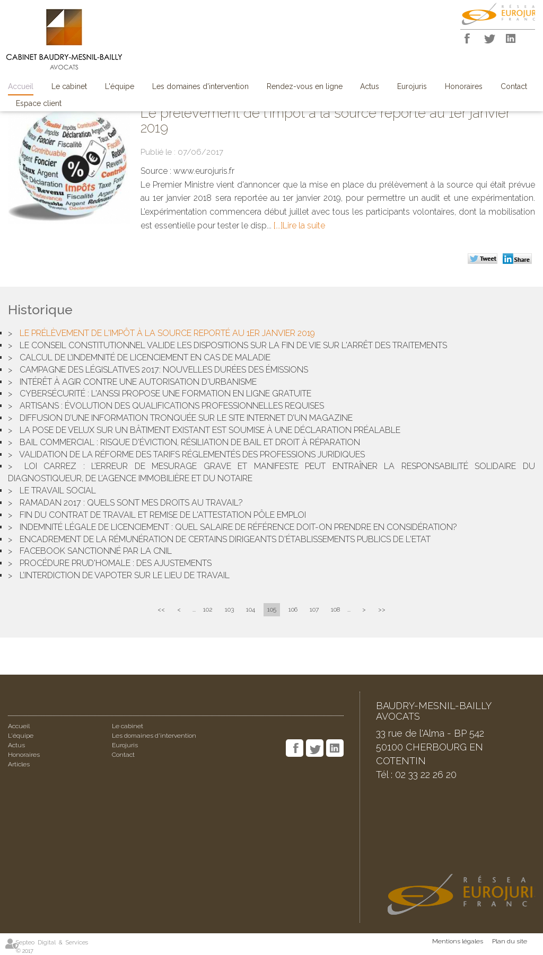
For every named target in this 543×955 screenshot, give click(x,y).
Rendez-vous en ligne (305, 86)
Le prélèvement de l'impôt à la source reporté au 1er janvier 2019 (167, 333)
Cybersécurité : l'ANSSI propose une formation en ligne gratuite (165, 393)
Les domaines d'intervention (200, 86)
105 (271, 609)
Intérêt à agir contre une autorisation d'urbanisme (138, 382)
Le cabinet (69, 86)
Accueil (20, 86)
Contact (514, 86)
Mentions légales (457, 941)
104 (250, 609)
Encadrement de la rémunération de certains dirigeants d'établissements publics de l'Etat (225, 539)
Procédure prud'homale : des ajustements (116, 563)
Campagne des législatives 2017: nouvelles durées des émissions (164, 370)
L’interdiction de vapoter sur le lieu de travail (125, 575)
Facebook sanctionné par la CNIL (96, 551)
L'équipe (119, 86)
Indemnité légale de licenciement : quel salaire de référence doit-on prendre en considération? (238, 527)
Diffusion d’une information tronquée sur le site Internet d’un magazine (186, 418)
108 (335, 609)
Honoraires (464, 86)
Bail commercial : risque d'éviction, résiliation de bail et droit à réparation (190, 442)
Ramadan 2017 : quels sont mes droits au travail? (131, 503)
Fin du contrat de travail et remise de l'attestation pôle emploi (163, 515)
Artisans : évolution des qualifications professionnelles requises (172, 406)
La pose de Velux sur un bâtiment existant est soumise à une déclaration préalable (210, 430)
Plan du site (509, 941)
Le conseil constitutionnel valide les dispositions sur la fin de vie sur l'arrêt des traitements (233, 345)
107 (314, 609)
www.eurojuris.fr (203, 171)
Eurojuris (412, 86)
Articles (19, 764)
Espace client (39, 103)
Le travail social (58, 490)
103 (229, 609)
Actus (369, 86)
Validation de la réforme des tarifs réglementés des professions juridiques (192, 454)
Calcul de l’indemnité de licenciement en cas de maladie (145, 357)
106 (292, 609)
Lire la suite (304, 225)
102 (208, 609)
